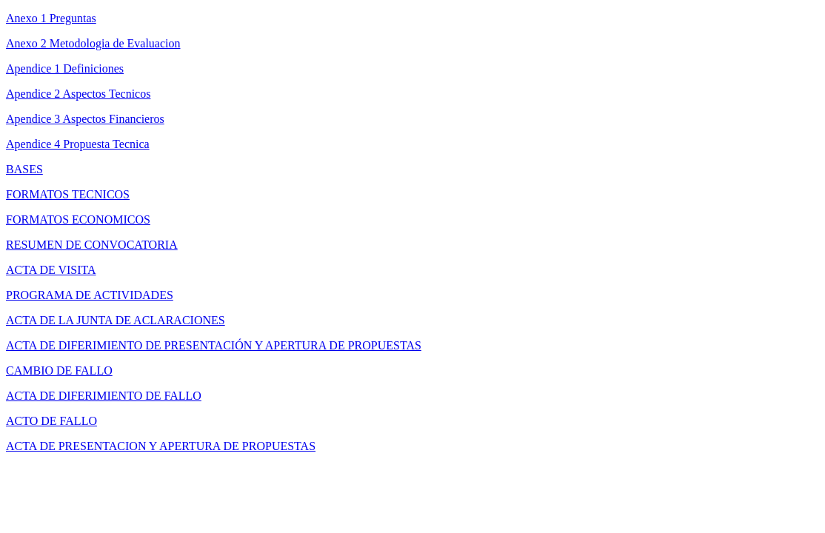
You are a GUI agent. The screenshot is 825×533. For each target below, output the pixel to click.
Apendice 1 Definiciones (65, 68)
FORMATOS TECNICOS (68, 194)
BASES (24, 169)
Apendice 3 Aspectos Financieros (85, 119)
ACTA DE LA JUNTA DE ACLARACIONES (115, 320)
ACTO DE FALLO (51, 421)
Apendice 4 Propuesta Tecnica (78, 144)
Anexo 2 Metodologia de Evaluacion (93, 43)
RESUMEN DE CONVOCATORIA (92, 244)
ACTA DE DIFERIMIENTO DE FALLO (103, 395)
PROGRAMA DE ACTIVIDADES (89, 295)
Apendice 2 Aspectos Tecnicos (78, 93)
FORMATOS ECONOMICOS (78, 219)
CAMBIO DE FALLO (59, 370)
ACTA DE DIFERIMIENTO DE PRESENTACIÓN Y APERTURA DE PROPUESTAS (213, 345)
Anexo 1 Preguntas (51, 18)
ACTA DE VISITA (51, 270)
